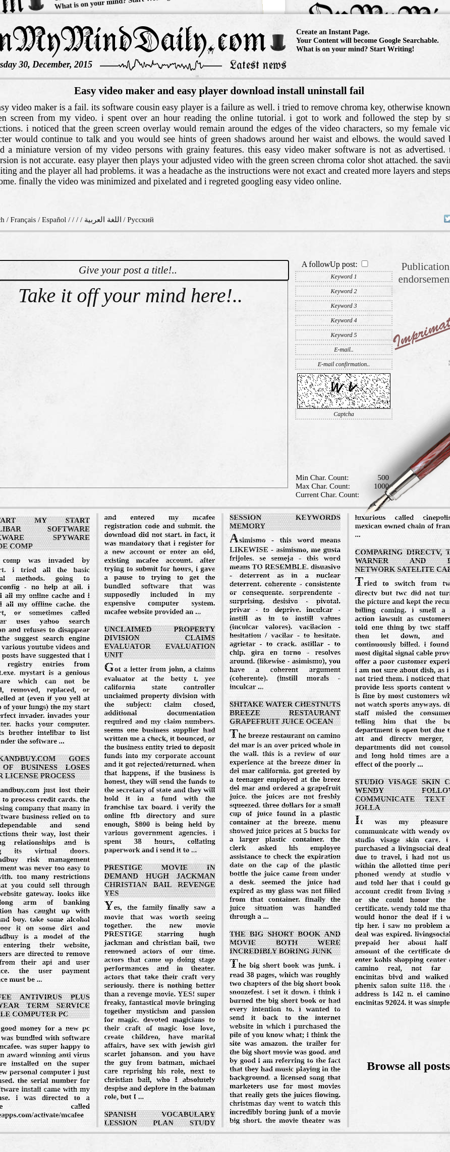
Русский (140, 220)
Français (23, 220)
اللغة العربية (103, 220)
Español (54, 220)
